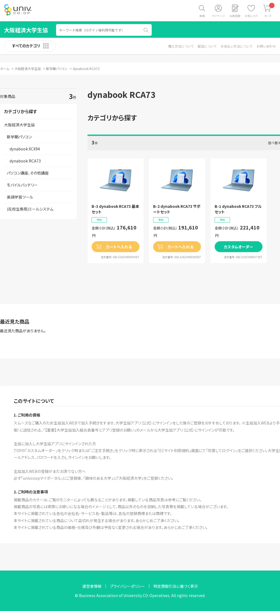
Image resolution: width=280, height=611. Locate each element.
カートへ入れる (119, 246)
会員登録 (234, 16)
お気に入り (251, 16)
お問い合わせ (266, 46)
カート (269, 10)
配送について (207, 46)
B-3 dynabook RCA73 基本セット (115, 209)
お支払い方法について (236, 46)
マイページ (218, 16)
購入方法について (181, 46)
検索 (202, 16)
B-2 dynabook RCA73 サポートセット (176, 209)
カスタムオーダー (238, 246)
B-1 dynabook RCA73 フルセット (238, 209)
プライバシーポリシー (127, 586)
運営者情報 (91, 586)
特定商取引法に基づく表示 (175, 586)
